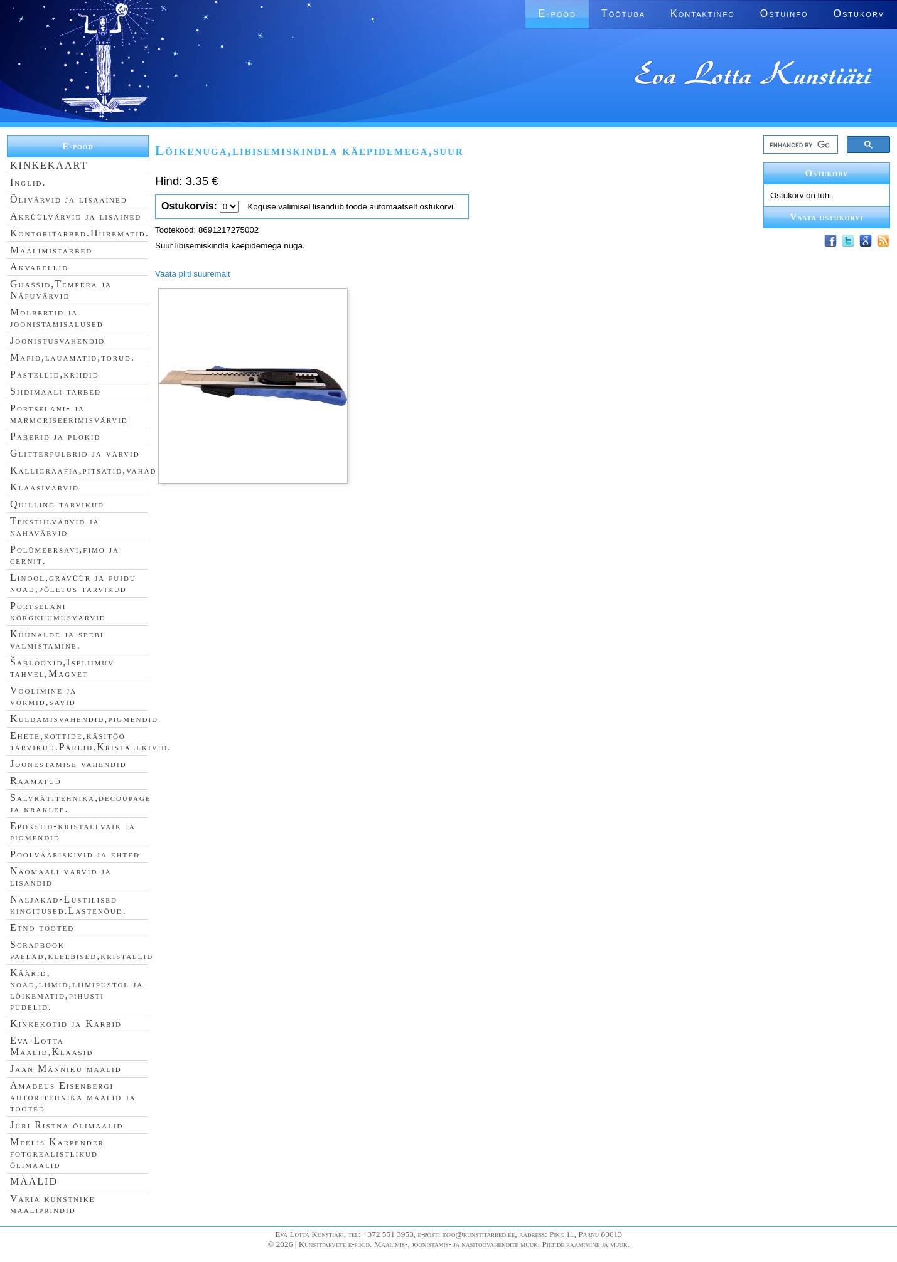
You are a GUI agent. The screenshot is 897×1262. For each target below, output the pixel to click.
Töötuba (623, 13)
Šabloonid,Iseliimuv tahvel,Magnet (62, 668)
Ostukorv (859, 13)
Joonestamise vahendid (68, 763)
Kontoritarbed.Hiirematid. (79, 233)
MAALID (34, 1181)
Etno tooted (42, 927)
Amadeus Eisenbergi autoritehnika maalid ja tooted (73, 1096)
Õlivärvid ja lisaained (68, 199)
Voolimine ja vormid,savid (43, 696)
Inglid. (28, 182)
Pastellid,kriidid (54, 374)
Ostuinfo (784, 13)
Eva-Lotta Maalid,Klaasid (51, 1046)
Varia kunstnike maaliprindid (52, 1204)
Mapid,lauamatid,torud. (72, 357)
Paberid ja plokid (55, 436)
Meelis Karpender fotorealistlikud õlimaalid (57, 1153)
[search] (799, 145)
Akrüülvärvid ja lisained (75, 216)
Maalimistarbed (51, 250)
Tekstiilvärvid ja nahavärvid (54, 527)
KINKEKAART (49, 165)
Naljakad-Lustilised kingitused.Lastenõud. (68, 905)
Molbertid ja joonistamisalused (57, 318)
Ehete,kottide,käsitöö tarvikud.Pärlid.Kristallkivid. (90, 741)
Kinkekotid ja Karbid (66, 1023)
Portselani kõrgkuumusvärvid (58, 611)
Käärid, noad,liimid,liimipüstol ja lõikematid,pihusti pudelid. (76, 989)
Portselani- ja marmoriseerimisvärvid (69, 414)
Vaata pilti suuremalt (192, 273)
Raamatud (36, 780)
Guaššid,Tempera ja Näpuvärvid (61, 289)
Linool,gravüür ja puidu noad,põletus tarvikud (73, 583)
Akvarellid (39, 267)
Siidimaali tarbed (55, 391)
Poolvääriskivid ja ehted (75, 854)
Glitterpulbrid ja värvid (75, 453)
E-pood (557, 13)
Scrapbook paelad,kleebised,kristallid (81, 950)
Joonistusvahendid (57, 340)
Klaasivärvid (44, 487)
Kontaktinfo (702, 13)
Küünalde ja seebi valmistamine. (57, 639)
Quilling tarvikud (57, 504)
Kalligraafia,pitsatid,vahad (83, 470)
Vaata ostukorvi (827, 217)
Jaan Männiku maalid (66, 1068)
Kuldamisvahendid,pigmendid (84, 718)
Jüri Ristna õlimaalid (67, 1125)
